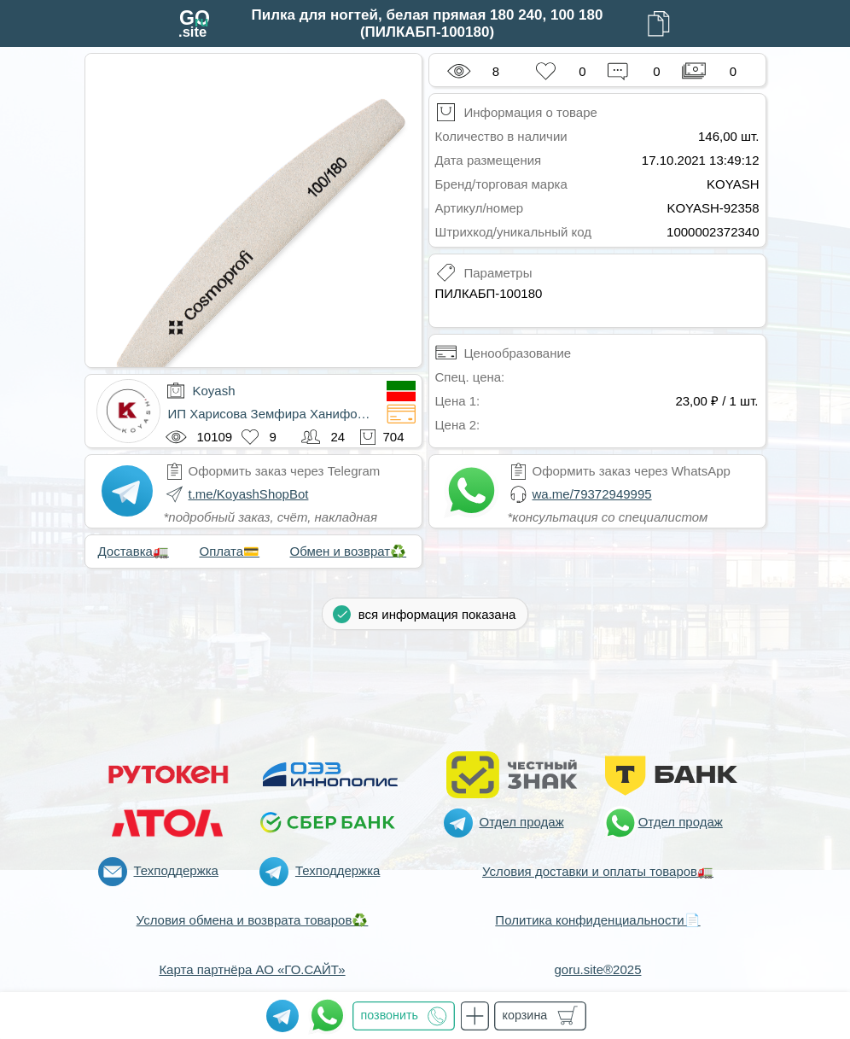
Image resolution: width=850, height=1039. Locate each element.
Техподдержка (176, 870)
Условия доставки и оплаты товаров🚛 (597, 871)
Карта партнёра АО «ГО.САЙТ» (252, 969)
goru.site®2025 (598, 969)
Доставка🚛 (133, 551)
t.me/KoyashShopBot (249, 494)
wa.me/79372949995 (592, 494)
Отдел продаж (522, 821)
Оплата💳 (230, 551)
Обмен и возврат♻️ (348, 551)
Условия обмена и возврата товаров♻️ (253, 920)
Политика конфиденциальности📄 (597, 920)
